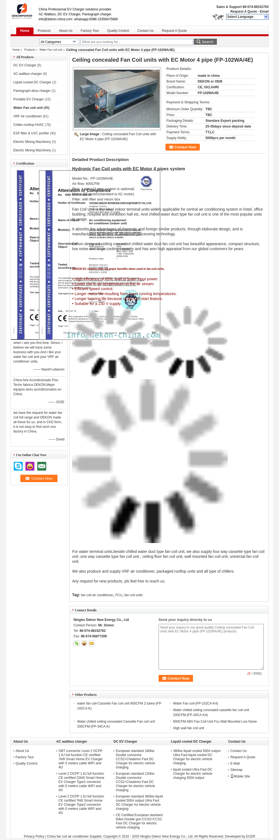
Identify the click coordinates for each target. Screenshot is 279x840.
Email (264, 11)
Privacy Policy (34, 836)
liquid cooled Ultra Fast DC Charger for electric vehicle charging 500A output (192, 774)
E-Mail (235, 763)
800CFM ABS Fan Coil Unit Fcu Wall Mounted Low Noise (215, 721)
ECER (250, 836)
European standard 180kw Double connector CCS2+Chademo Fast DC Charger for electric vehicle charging (135, 759)
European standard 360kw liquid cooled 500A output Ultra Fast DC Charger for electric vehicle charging (139, 802)
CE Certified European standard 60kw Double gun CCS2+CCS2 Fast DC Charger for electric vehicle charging (139, 821)
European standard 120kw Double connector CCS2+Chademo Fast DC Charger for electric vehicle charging (135, 782)
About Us (65, 31)
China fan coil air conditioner (68, 836)
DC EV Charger (24, 65)
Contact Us (145, 31)
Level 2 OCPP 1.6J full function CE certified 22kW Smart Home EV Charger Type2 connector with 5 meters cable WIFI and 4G (81, 782)
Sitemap (236, 770)
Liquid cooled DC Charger (32, 82)
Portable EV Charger (28, 99)
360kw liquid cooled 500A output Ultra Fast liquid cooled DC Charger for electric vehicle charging (196, 757)
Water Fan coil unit (51, 49)
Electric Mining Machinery (32, 142)
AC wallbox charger (27, 74)
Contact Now (185, 147)
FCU (118, 595)
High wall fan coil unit (188, 728)
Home (24, 31)
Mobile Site (240, 776)
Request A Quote (243, 11)
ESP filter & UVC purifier (31, 133)
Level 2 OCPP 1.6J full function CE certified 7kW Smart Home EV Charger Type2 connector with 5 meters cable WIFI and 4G (81, 804)
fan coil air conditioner (97, 595)
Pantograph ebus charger (32, 91)
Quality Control (118, 31)
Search (207, 42)
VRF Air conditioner (27, 116)
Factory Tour (90, 31)
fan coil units (133, 595)
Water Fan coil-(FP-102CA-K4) (195, 703)
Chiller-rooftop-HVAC (28, 125)
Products (44, 31)
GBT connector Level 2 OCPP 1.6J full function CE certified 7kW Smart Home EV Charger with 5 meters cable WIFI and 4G (81, 759)
